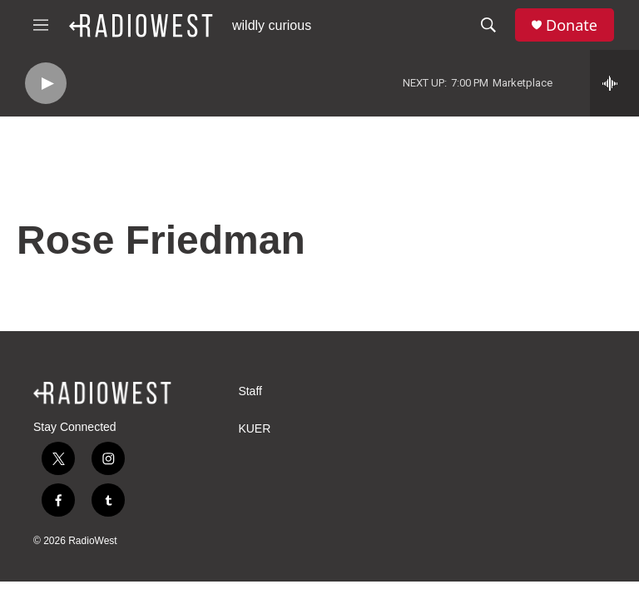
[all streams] (614, 83)
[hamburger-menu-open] (41, 25)
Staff (250, 391)
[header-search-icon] (488, 24)
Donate (571, 25)
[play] (45, 83)
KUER (254, 429)
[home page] (102, 392)
